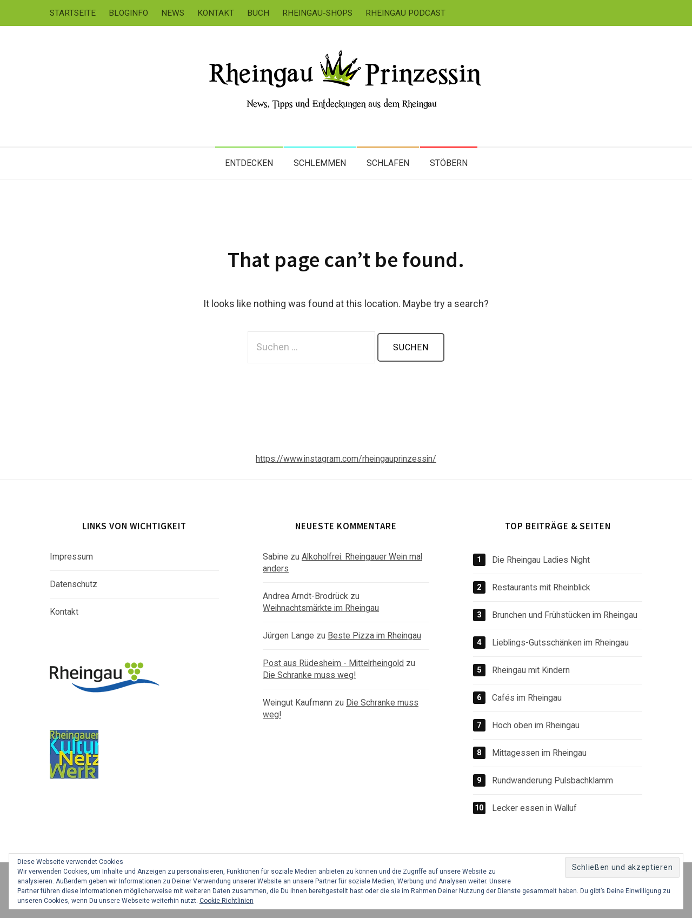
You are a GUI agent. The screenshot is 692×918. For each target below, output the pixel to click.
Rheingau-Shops (317, 13)
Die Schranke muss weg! (309, 675)
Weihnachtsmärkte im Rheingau (321, 608)
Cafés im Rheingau (527, 698)
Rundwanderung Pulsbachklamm (552, 780)
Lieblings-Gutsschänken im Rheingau (560, 642)
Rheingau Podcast (405, 13)
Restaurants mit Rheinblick (541, 587)
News (172, 13)
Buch (258, 13)
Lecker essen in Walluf (534, 808)
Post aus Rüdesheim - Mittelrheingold (333, 663)
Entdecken (249, 163)
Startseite (73, 13)
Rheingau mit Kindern (531, 670)
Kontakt (215, 13)
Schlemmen (320, 163)
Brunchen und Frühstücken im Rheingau (564, 615)
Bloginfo (128, 13)
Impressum (71, 556)
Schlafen (388, 163)
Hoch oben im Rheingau (536, 725)
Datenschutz (73, 584)
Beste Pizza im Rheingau (374, 635)
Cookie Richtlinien (226, 900)
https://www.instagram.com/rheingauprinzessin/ (346, 459)
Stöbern (449, 163)
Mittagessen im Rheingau (539, 753)
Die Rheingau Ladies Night (541, 560)
